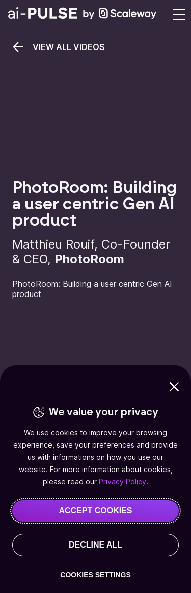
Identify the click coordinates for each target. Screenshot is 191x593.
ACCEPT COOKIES (95, 510)
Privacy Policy (122, 481)
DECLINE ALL (95, 544)
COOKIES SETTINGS (95, 575)
